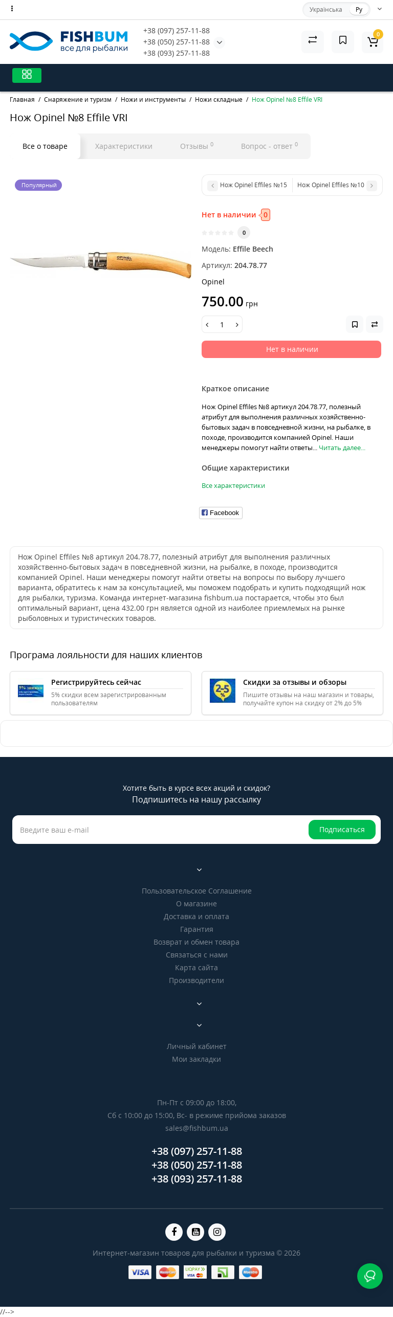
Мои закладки (196, 1059)
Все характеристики (233, 485)
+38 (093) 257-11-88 (176, 53)
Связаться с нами (197, 954)
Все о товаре (45, 146)
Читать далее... (342, 447)
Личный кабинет (197, 1046)
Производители (196, 980)
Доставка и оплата (196, 916)
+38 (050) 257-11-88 (176, 42)
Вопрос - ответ (269, 146)
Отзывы (196, 146)
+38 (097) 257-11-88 (176, 30)
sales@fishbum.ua (196, 1128)
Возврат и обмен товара (196, 942)
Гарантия (196, 929)
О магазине (196, 903)
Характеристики (123, 146)
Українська (326, 9)
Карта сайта (196, 967)
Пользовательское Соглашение (197, 891)
